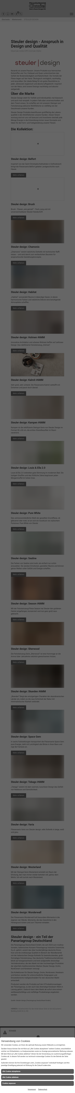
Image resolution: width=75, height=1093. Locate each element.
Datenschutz (42, 1089)
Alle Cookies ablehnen (10, 1077)
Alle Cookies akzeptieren (11, 1071)
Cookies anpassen (9, 1083)
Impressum (32, 1089)
